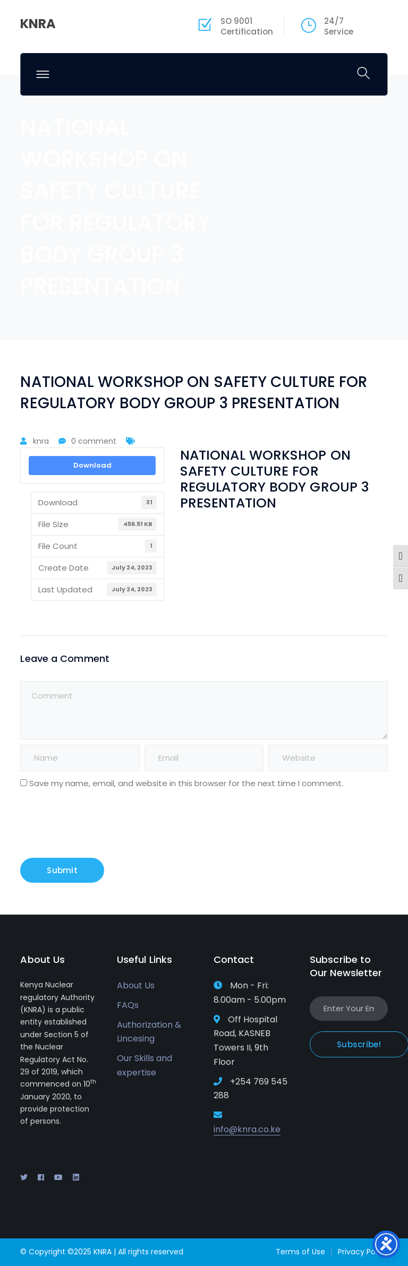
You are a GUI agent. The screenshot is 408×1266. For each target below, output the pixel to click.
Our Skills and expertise (144, 1065)
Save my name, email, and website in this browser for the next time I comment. (186, 783)
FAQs (128, 1005)
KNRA (38, 23)
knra (41, 441)
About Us (136, 985)
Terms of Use (300, 1251)
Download (92, 465)
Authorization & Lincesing (149, 1032)
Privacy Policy (363, 1251)
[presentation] (92, 826)
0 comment (93, 441)
